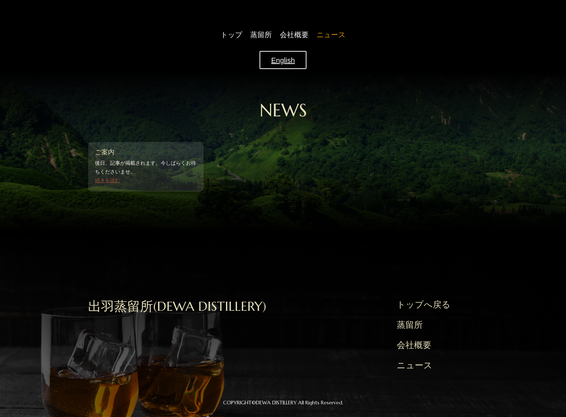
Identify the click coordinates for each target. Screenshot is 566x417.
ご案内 (104, 152)
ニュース (331, 35)
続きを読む (107, 180)
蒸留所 (261, 35)
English (283, 60)
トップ (231, 35)
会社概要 (294, 35)
